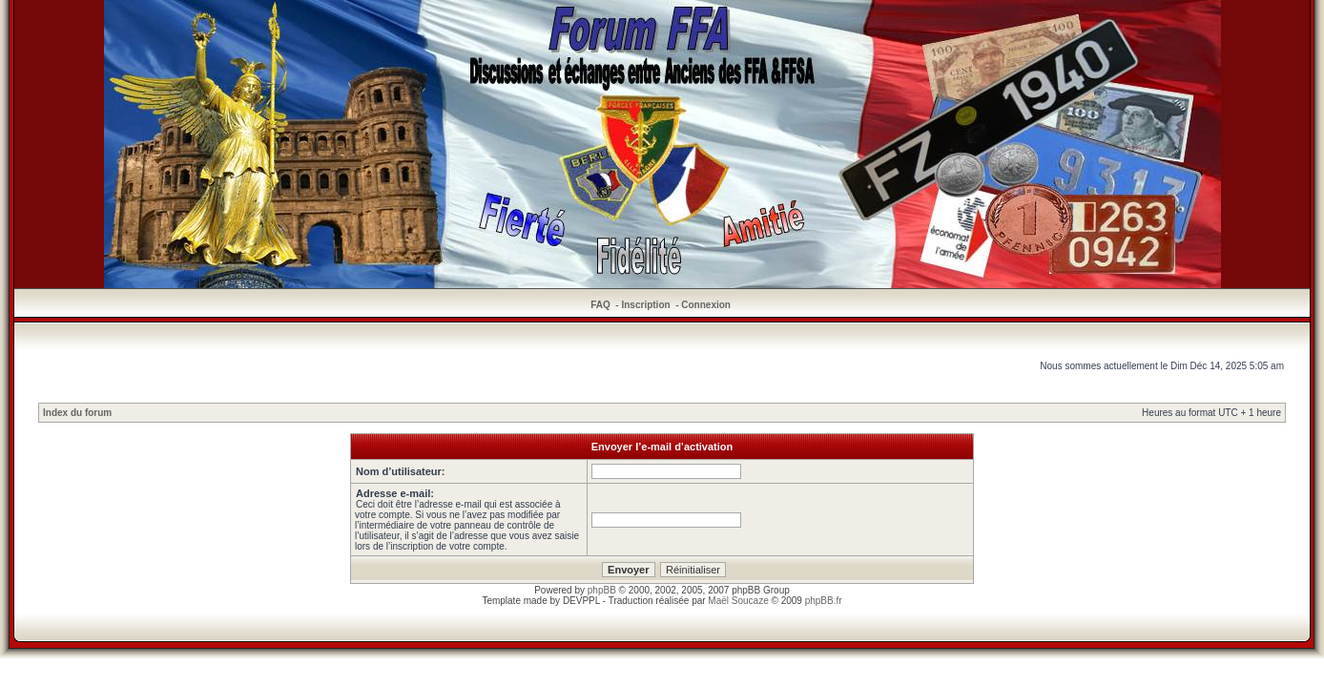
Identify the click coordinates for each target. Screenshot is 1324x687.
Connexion (706, 305)
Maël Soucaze (738, 600)
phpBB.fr (823, 600)
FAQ (600, 305)
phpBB (602, 590)
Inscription (645, 305)
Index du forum (77, 412)
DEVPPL (581, 600)
